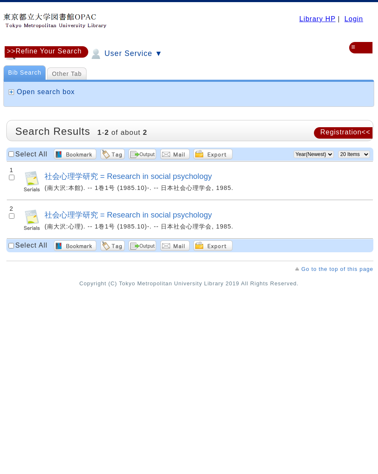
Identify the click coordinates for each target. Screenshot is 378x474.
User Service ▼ (125, 53)
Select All (31, 154)
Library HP (317, 18)
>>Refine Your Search (44, 51)
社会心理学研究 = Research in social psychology (128, 176)
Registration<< (345, 132)
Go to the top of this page (337, 269)
